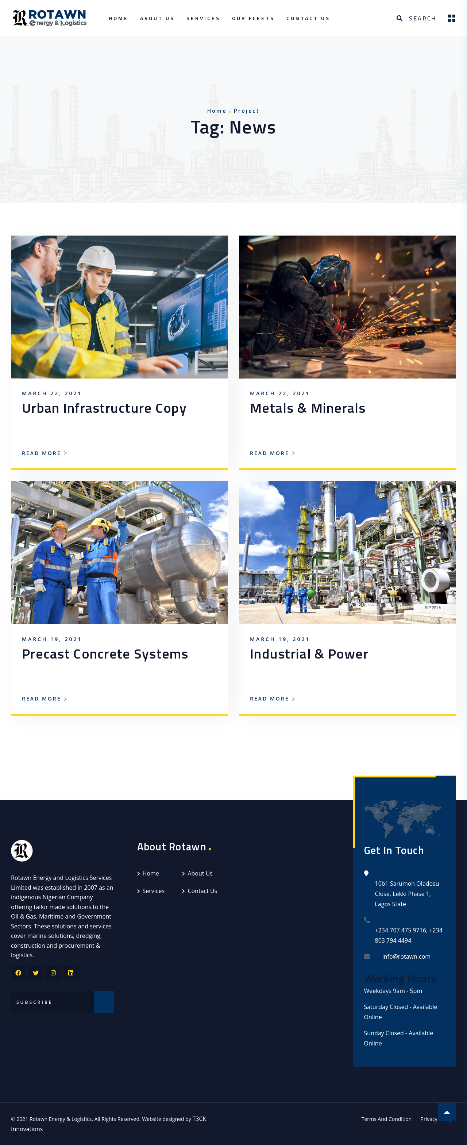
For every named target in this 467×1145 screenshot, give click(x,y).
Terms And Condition (387, 1118)
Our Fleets (253, 18)
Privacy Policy (436, 1118)
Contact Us (308, 18)
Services (203, 18)
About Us (157, 18)
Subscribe (104, 1002)
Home (118, 18)
